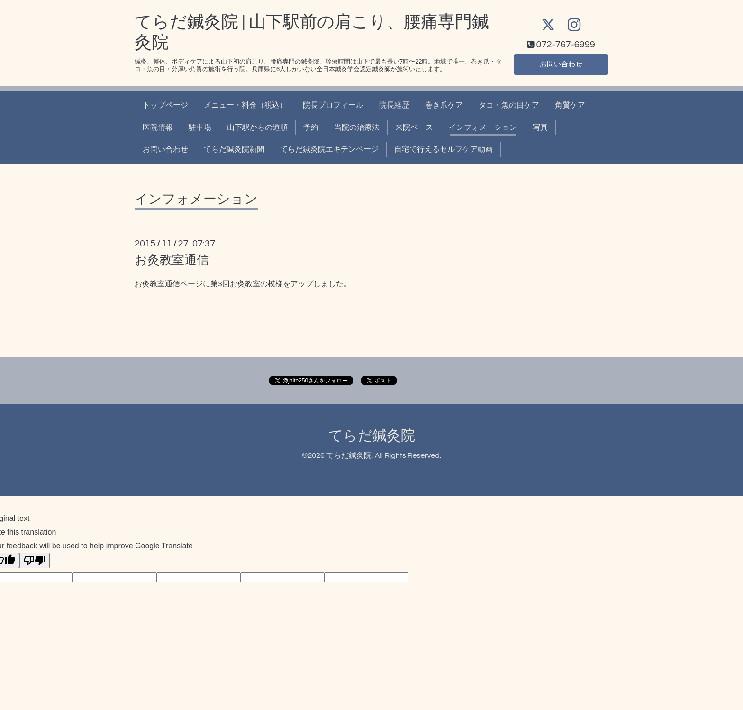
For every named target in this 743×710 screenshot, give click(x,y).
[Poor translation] (34, 560)
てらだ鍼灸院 (371, 435)
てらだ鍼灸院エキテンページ (329, 149)
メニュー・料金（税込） (245, 105)
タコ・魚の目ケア (509, 105)
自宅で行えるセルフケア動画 (443, 149)
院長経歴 (394, 105)
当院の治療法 (357, 127)
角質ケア (570, 105)
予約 (310, 127)
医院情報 (158, 127)
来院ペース (414, 127)
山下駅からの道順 (257, 127)
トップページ (165, 105)
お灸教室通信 (172, 260)
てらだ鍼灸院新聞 (234, 149)
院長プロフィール (333, 105)
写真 (540, 127)
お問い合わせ (561, 64)
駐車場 (200, 127)
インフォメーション (483, 127)
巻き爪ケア (444, 105)
